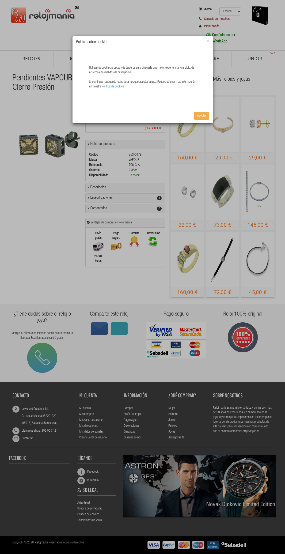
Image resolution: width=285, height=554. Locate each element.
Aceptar (201, 115)
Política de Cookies (113, 86)
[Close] (207, 41)
